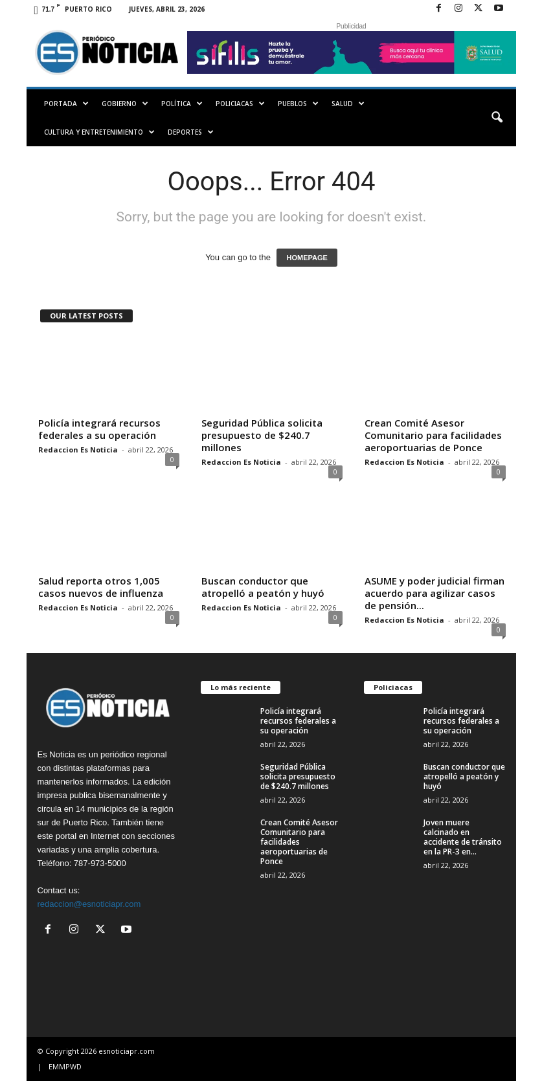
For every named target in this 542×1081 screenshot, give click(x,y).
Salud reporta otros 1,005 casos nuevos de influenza (100, 586)
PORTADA (66, 103)
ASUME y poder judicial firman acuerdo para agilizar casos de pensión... (434, 593)
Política (182, 103)
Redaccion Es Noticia (78, 449)
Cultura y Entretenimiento (99, 132)
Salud (348, 103)
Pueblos (298, 103)
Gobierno (125, 103)
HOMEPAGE (306, 258)
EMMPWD (65, 1066)
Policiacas (240, 103)
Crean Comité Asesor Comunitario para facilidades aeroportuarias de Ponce (433, 435)
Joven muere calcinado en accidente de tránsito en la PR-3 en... (462, 837)
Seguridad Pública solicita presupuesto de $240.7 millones (261, 435)
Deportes (191, 132)
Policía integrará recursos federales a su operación (99, 428)
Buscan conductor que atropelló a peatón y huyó (262, 586)
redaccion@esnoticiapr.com (89, 904)
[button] (496, 118)
